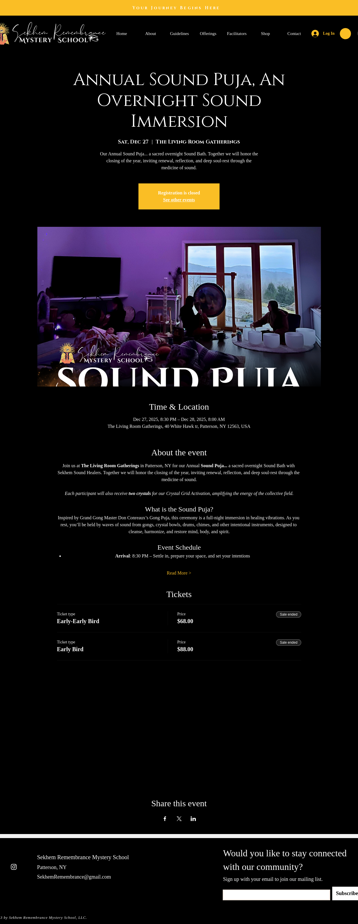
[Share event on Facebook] (165, 818)
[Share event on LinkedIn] (193, 818)
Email (227, 888)
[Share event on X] (179, 818)
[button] (345, 33)
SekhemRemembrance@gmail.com (74, 877)
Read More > (179, 572)
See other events (179, 199)
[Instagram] (14, 867)
